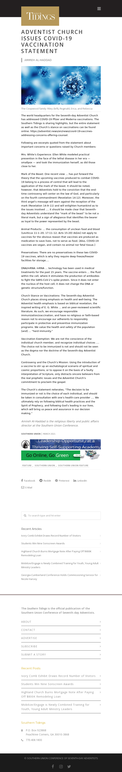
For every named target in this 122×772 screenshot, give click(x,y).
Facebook (28, 480)
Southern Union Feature (73, 465)
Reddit (45, 480)
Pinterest (62, 480)
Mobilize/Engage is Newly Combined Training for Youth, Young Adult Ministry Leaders (60, 565)
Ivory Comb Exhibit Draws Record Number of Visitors (51, 535)
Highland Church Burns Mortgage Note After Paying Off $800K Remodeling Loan (56, 553)
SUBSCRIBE (29, 646)
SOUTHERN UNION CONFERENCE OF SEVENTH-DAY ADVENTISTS (62, 758)
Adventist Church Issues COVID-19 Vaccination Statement (52, 41)
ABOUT (26, 621)
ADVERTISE (29, 638)
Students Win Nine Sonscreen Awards (43, 543)
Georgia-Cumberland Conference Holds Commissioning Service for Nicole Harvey (59, 577)
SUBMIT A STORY (33, 654)
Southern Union (45, 465)
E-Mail (26, 487)
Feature (26, 465)
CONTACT (28, 630)
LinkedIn (80, 480)
